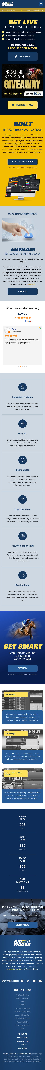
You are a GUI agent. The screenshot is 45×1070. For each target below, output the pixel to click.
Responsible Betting (14, 969)
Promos (22, 1045)
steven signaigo (18, 329)
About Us (22, 1034)
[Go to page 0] (18, 366)
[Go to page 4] (26, 366)
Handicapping (22, 1041)
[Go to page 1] (20, 366)
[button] (41, 4)
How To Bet (22, 1038)
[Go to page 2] (22, 366)
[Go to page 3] (24, 366)
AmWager (23, 314)
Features (22, 1048)
